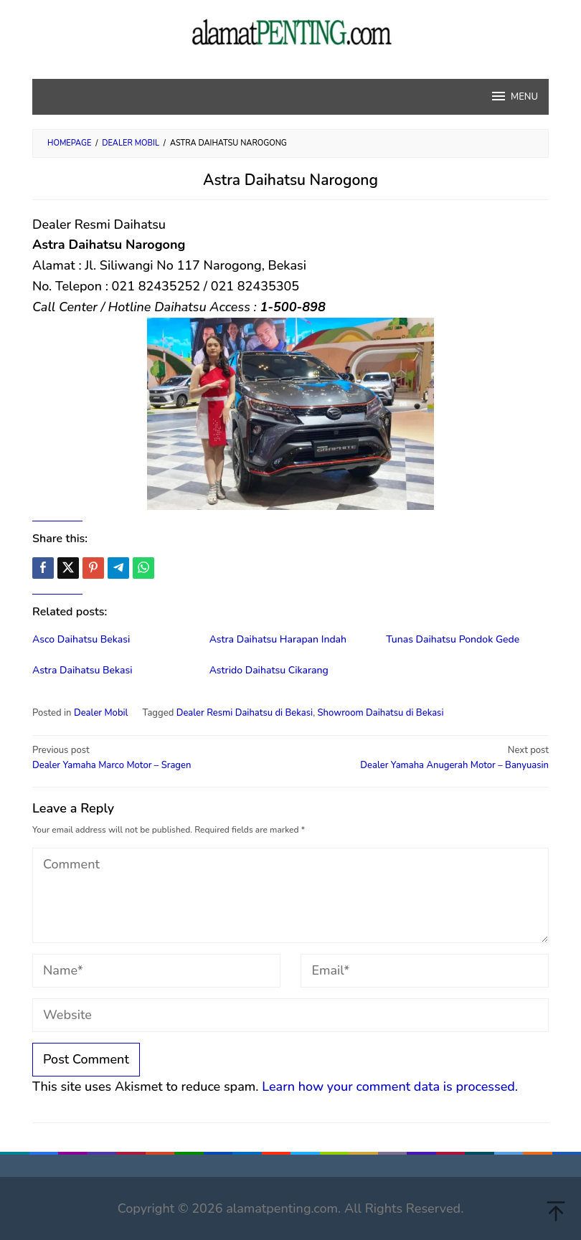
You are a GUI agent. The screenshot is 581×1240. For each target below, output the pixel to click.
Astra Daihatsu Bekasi (82, 670)
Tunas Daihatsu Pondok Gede (452, 639)
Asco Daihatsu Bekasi (81, 639)
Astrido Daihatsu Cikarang (269, 670)
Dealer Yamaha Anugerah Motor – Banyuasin (425, 757)
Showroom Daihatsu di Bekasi (381, 712)
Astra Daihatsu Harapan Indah (277, 639)
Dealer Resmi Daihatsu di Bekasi (244, 712)
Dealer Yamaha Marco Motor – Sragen (156, 757)
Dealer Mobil (101, 712)
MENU (514, 96)
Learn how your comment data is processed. (390, 1086)
